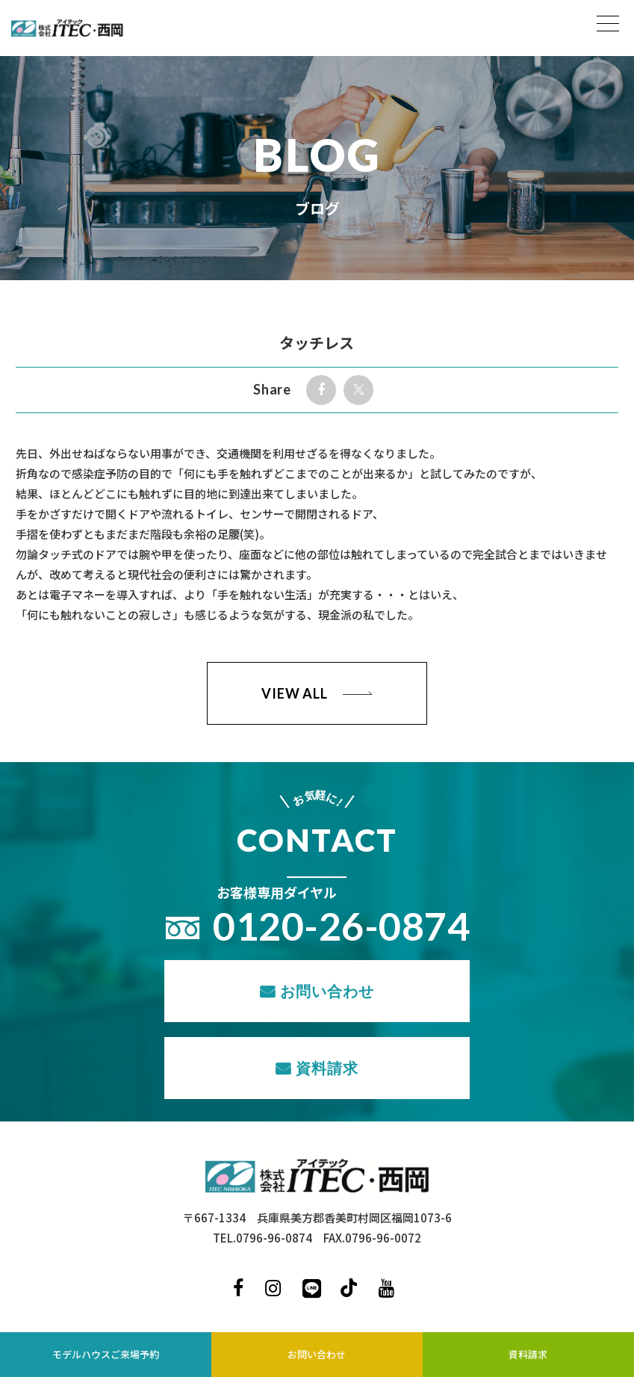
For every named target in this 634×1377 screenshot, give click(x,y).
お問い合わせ (327, 991)
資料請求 (327, 1068)
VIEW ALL (294, 693)
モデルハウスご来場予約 (105, 1354)
